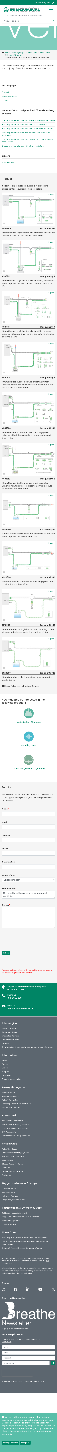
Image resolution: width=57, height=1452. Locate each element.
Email (5, 822)
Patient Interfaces (9, 1149)
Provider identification (11, 1079)
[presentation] (22, 938)
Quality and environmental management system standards (27, 1047)
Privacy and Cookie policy (33, 1381)
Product (5, 92)
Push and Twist (8, 162)
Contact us (6, 1075)
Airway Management (11, 1220)
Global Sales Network (11, 1039)
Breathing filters (28, 745)
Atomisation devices (11, 1107)
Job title (6, 835)
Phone (5, 848)
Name (5, 809)
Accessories (7, 1160)
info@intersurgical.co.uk (20, 1008)
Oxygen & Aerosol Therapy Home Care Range (22, 1248)
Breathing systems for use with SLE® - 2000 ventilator (24, 124)
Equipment (6, 1175)
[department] (26, 1363)
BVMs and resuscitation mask (14, 1213)
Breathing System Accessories (15, 1128)
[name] (28, 1347)
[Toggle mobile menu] (51, 9)
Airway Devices (8, 1092)
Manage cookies (10, 1442)
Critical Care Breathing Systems (15, 1152)
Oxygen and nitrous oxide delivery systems (20, 1217)
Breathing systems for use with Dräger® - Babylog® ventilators (28, 120)
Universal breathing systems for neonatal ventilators (28, 895)
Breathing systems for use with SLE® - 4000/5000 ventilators (27, 128)
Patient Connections (10, 1100)
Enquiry (5, 100)
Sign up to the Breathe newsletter (15, 1329)
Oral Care (6, 1167)
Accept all (25, 1442)
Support (5, 1071)
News (4, 1060)
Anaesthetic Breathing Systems (15, 1124)
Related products (9, 96)
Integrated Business (10, 1036)
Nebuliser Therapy (10, 1196)
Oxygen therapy (9, 1224)
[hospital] (28, 1358)
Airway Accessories (10, 1096)
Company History (9, 1032)
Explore (5, 1068)
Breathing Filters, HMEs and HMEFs (16, 1103)
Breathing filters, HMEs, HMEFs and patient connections (25, 1237)
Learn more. (6, 1342)
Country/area (9, 875)
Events (5, 1064)
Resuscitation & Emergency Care (16, 1135)
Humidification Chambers (28, 722)
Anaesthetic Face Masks (12, 1120)
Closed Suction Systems (12, 1164)
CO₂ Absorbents (9, 1132)
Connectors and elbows (12, 1171)
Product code (9, 888)
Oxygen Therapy (9, 1188)
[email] (28, 1353)
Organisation (8, 862)
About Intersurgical (10, 1028)
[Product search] (26, 21)
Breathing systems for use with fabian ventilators (23, 146)
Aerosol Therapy (9, 1192)
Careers (5, 1043)
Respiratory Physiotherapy (13, 1199)
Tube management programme (29, 768)
